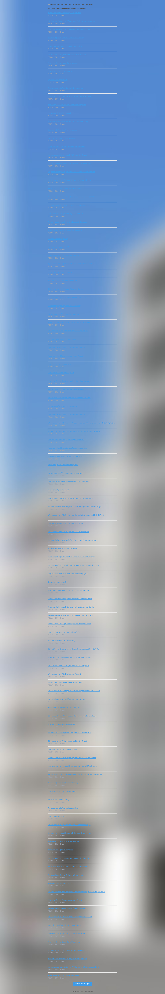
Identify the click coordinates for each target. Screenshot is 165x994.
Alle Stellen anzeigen (82, 984)
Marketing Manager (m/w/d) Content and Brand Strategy (68, 121)
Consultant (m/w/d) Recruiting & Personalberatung (66, 38)
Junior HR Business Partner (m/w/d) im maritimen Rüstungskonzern (72, 758)
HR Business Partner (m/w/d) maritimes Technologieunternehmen (71, 21)
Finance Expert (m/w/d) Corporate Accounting (64, 306)
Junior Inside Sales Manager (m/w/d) (61, 373)
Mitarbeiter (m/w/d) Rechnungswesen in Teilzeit (65, 900)
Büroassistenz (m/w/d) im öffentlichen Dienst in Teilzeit (67, 741)
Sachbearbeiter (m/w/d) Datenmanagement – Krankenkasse (69, 733)
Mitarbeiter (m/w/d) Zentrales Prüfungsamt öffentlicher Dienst (69, 96)
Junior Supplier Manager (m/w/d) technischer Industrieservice (70, 599)
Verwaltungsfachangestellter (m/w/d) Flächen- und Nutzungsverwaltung (73, 967)
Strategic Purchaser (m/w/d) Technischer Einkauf (65, 523)
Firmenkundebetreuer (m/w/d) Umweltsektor (63, 548)
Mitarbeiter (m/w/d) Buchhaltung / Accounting (64, 942)
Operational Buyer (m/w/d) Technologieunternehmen (66, 347)
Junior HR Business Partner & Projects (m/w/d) (64, 632)
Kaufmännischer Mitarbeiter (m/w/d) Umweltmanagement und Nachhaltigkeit (75, 507)
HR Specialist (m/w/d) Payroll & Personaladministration (67, 867)
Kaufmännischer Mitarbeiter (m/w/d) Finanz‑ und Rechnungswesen (72, 540)
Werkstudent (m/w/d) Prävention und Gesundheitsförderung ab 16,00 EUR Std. (76, 515)
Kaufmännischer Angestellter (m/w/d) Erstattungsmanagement (70, 205)
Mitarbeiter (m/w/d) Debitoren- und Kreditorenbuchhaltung (68, 381)
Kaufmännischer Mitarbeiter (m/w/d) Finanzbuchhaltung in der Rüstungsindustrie (76, 892)
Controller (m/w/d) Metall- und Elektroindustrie (64, 925)
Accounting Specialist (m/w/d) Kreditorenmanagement (67, 105)
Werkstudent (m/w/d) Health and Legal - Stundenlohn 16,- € (69, 825)
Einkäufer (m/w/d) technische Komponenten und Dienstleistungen (71, 557)
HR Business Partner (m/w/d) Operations (62, 138)
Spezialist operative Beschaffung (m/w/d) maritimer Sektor (68, 297)
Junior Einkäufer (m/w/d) (57, 816)
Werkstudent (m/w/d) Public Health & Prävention (65, 674)
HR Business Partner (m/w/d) (58, 247)
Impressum (75, 991)
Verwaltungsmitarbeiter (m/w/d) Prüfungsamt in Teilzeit (67, 155)
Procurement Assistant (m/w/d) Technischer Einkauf (66, 933)
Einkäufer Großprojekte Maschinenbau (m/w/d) (64, 707)
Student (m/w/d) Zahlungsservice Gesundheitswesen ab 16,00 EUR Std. (73, 649)
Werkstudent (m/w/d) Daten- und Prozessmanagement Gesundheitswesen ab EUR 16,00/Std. (81, 423)
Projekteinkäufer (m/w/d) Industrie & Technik (64, 255)
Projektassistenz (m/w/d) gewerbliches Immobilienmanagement (70, 498)
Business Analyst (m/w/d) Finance (60, 272)
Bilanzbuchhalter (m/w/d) (57, 582)
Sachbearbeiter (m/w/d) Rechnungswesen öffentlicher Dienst (69, 624)
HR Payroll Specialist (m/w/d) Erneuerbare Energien (66, 699)
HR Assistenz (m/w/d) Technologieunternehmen (65, 188)
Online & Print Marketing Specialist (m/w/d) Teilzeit (66, 440)
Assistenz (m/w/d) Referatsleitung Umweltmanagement (67, 959)
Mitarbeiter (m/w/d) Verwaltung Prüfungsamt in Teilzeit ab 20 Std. (71, 197)
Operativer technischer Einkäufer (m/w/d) (62, 749)
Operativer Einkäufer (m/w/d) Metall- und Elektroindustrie (68, 481)
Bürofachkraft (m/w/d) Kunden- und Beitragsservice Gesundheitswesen (73, 565)
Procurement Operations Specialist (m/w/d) (63, 841)
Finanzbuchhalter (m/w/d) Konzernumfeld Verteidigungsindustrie (71, 607)
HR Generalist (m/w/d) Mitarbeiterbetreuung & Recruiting (68, 331)
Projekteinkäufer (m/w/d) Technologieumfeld (63, 975)
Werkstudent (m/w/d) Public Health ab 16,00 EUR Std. (67, 55)
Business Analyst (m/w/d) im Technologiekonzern (65, 456)
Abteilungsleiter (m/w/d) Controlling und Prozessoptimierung (69, 180)
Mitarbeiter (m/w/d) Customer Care (60, 71)
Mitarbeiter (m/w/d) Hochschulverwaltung (62, 63)
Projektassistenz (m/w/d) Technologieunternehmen (66, 88)
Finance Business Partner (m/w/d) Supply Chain (65, 46)
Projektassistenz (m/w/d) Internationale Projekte (65, 230)
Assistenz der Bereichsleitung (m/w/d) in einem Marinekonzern (70, 615)
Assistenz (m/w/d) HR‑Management (60, 850)
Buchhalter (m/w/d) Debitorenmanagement (63, 130)
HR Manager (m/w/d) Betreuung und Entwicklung (65, 473)
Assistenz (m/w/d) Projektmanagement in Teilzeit (65, 356)
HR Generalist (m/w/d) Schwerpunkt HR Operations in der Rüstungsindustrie (75, 774)
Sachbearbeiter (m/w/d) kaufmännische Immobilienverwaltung (70, 833)
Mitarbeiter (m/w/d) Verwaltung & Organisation (64, 13)
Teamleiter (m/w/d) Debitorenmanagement (63, 465)
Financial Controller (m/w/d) (58, 239)
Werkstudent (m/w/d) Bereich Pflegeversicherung (65, 682)
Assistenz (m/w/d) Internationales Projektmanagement (67, 448)
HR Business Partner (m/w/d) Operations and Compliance (68, 666)
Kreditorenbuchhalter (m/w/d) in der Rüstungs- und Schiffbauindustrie (72, 766)
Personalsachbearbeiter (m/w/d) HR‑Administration (66, 950)
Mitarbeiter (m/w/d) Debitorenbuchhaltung (63, 783)
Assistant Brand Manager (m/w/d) (60, 883)
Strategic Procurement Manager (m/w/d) (62, 281)
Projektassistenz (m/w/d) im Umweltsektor (63, 808)
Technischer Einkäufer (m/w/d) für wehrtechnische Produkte (69, 398)
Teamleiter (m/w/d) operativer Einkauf (61, 724)
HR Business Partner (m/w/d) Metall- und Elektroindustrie (68, 532)
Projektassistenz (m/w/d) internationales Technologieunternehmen (71, 172)
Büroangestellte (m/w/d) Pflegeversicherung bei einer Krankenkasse (72, 716)
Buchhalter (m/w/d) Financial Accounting (62, 406)
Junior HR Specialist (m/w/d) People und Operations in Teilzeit (70, 29)
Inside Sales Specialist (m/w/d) (59, 490)
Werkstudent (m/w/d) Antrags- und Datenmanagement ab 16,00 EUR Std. (74, 691)
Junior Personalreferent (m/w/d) (59, 364)
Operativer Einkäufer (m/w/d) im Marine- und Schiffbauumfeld (70, 264)
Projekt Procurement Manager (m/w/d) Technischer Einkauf (69, 322)
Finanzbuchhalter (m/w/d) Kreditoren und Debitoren (66, 147)
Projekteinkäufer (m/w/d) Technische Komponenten (66, 875)
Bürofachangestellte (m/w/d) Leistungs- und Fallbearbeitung (69, 163)
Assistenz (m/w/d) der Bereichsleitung (61, 640)
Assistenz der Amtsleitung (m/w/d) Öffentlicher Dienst (67, 908)
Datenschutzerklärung (86, 991)
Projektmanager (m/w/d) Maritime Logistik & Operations (68, 222)
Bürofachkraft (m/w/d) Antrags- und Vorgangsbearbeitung (68, 858)
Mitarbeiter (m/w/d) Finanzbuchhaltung (62, 791)
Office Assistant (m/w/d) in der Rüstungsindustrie (65, 289)
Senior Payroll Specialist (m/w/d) (59, 113)
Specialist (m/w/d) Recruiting (58, 80)
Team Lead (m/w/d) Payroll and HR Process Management (68, 590)
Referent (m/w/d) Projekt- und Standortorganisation (66, 389)
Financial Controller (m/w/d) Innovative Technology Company (69, 657)
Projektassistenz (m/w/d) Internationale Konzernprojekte (68, 574)
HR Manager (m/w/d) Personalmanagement (63, 314)
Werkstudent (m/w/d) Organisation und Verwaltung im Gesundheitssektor (74, 431)
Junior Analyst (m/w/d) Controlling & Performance (65, 214)
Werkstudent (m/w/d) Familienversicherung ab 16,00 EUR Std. (70, 917)
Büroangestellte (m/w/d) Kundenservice (62, 339)
